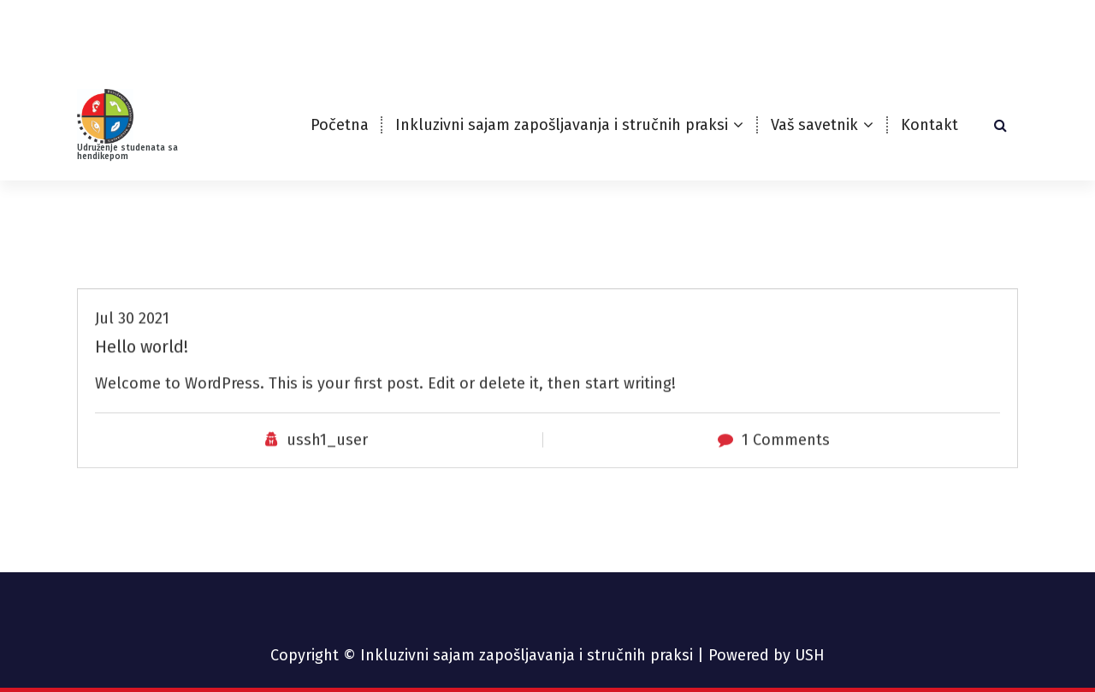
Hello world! (141, 374)
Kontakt (929, 124)
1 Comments (786, 467)
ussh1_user (327, 467)
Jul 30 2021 (132, 346)
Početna (340, 124)
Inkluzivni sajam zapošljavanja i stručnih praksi (561, 124)
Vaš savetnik (814, 124)
